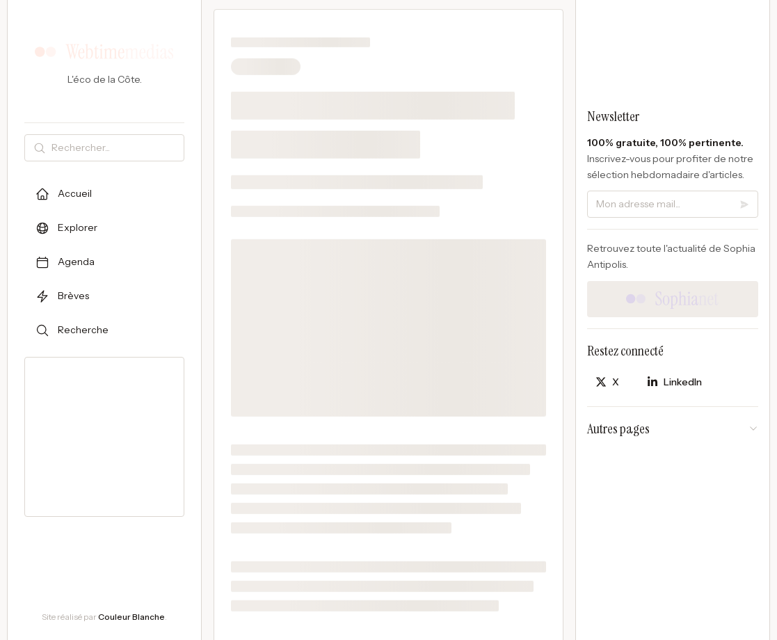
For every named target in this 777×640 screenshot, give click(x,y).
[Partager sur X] (607, 382)
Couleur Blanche (131, 616)
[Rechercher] (114, 148)
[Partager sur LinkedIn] (674, 382)
